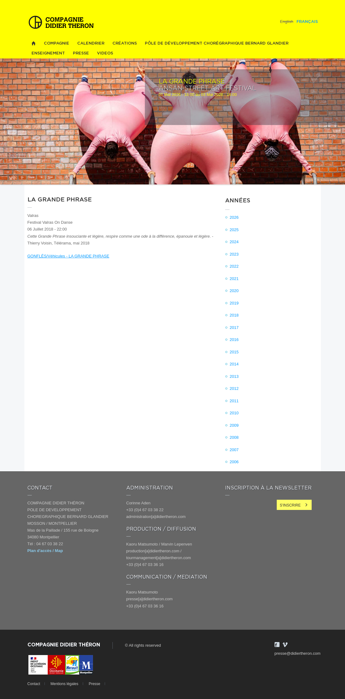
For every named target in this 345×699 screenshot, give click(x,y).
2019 (234, 303)
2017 (234, 327)
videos (105, 53)
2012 (234, 388)
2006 (234, 462)
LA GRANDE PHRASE (192, 82)
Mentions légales (64, 684)
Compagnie (56, 43)
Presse (81, 53)
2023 (234, 254)
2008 (234, 437)
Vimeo (285, 644)
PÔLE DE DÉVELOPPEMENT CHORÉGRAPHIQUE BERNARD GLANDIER (216, 43)
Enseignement (48, 53)
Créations (124, 43)
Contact (33, 684)
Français (307, 22)
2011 (234, 401)
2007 (234, 449)
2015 (234, 352)
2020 (234, 290)
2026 (234, 217)
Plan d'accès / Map (45, 550)
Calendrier (90, 43)
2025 (234, 229)
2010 (234, 413)
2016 (234, 339)
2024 (234, 241)
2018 (234, 315)
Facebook (277, 644)
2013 (234, 376)
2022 (234, 266)
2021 (234, 278)
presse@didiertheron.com (298, 653)
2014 (234, 364)
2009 (234, 425)
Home (33, 43)
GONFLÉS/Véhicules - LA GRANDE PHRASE (68, 256)
